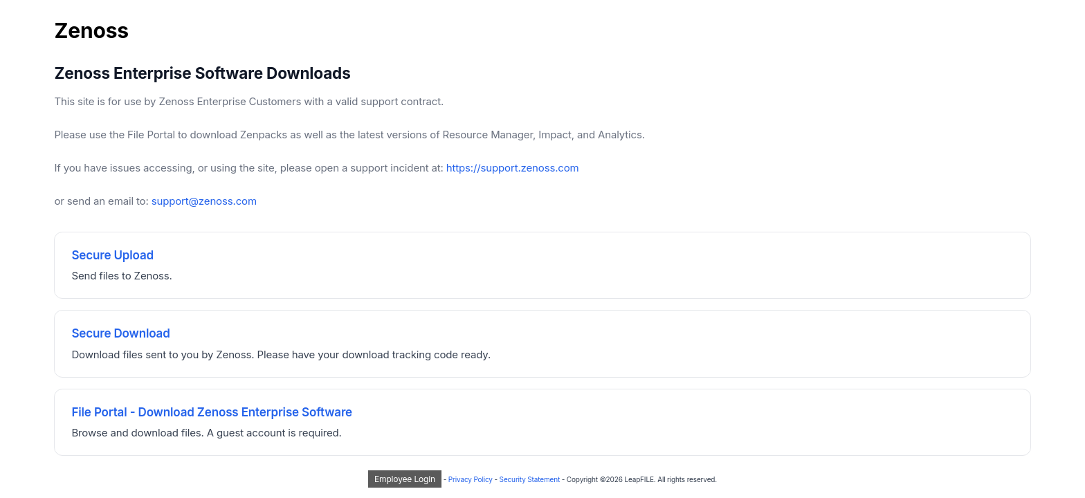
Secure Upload (112, 255)
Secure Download (120, 333)
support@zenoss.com (204, 201)
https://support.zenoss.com (512, 167)
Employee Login (404, 479)
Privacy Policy (470, 479)
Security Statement (530, 479)
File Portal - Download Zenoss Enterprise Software (211, 412)
